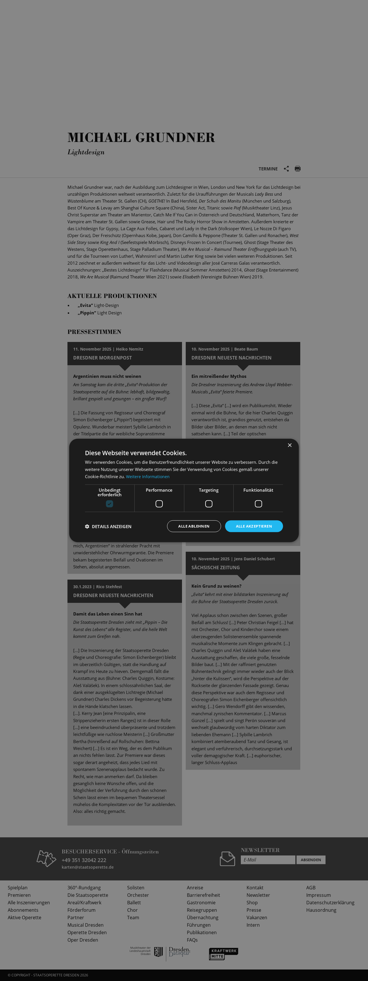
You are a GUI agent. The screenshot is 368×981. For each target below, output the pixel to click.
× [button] (289, 445)
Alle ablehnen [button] (189, 526)
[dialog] (184, 490)
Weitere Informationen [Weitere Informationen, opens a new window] (148, 476)
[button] (108, 526)
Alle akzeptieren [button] (252, 526)
